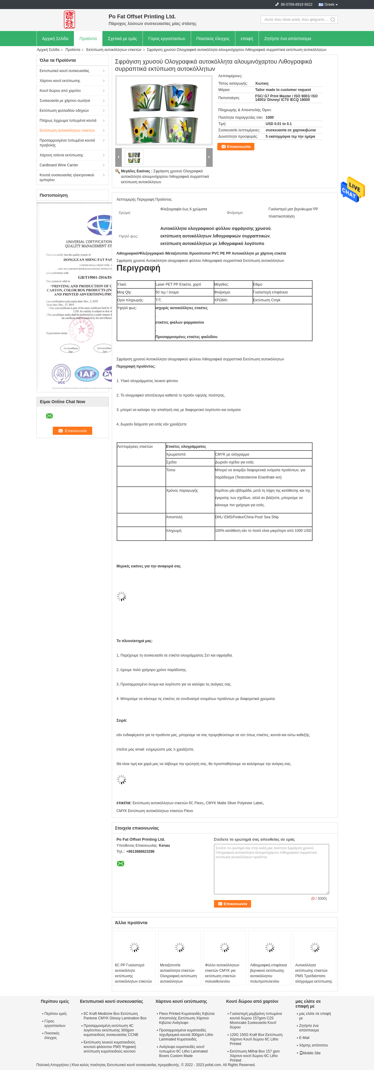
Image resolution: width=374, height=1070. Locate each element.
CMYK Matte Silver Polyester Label (234, 803)
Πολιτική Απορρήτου (52, 1065)
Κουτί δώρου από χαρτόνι (60, 91)
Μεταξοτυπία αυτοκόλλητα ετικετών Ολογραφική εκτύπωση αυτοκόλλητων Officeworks (178, 976)
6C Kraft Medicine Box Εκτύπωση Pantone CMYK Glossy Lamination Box (115, 1016)
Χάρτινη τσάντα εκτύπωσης (61, 155)
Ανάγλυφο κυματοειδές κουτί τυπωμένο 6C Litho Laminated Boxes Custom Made (183, 1051)
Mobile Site (310, 1053)
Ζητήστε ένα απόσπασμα (287, 38)
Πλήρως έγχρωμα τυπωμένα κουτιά (68, 120)
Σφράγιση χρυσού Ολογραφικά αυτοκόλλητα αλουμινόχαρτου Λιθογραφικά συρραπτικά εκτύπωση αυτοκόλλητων (165, 176)
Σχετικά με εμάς (122, 38)
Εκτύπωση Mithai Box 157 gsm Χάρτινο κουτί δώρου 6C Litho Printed (255, 1055)
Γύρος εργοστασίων (166, 38)
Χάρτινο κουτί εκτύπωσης (60, 81)
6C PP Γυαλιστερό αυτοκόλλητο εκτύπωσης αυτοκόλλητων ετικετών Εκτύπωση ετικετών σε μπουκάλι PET (133, 978)
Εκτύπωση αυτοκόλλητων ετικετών (113, 50)
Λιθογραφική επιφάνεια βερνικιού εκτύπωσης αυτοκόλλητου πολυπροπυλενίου (268, 973)
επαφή (247, 38)
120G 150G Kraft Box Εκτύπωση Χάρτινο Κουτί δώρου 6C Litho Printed (256, 1039)
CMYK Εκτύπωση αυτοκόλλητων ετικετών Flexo (155, 811)
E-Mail (304, 1038)
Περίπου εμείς (56, 1014)
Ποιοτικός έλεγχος (213, 38)
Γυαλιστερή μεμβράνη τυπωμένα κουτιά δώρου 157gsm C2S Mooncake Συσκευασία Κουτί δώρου (256, 1020)
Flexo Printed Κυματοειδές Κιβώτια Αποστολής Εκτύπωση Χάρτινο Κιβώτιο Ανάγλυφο (187, 1018)
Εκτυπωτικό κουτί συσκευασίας (65, 71)
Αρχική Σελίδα (55, 38)
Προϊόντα (88, 38)
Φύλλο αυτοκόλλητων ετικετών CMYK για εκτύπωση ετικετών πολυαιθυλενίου (222, 973)
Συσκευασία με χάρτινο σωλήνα (65, 101)
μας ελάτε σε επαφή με (315, 1016)
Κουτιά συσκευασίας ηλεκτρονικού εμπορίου (67, 177)
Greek (330, 4)
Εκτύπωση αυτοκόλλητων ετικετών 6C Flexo (168, 803)
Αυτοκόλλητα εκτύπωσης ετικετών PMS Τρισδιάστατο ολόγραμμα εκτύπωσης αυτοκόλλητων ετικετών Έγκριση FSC (313, 978)
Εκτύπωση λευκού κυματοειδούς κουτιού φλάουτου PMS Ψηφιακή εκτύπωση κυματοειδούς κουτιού (110, 1046)
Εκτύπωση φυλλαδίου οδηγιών (64, 110)
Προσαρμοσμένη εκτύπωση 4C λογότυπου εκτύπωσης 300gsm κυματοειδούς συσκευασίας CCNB (111, 1030)
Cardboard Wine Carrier (59, 165)
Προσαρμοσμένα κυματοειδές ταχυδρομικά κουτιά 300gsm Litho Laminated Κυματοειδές (186, 1034)
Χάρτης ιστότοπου (313, 1045)
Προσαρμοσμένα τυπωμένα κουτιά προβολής (67, 142)
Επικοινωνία (239, 146)
